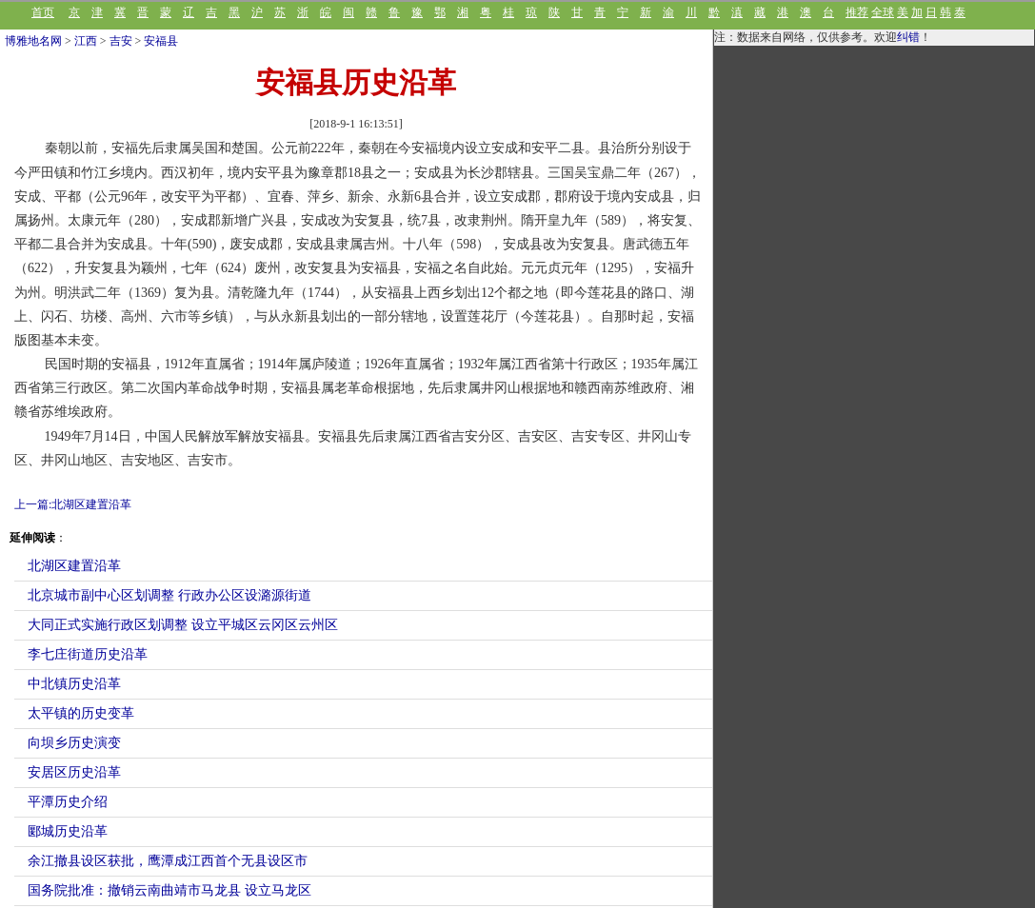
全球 (882, 12)
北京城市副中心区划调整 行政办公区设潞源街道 (169, 595)
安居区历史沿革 (74, 772)
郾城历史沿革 (68, 831)
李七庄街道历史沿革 (88, 654)
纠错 (908, 37)
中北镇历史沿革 (74, 684)
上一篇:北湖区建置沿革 (72, 504)
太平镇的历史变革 (81, 713)
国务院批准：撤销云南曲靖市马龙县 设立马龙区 (169, 890)
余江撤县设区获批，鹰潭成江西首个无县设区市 (168, 861)
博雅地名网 (33, 41)
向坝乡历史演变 (74, 743)
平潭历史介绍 (68, 802)
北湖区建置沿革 (74, 566)
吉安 (120, 41)
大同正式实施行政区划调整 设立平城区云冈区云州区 (183, 625)
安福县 (161, 41)
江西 (85, 41)
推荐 (857, 12)
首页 (42, 12)
